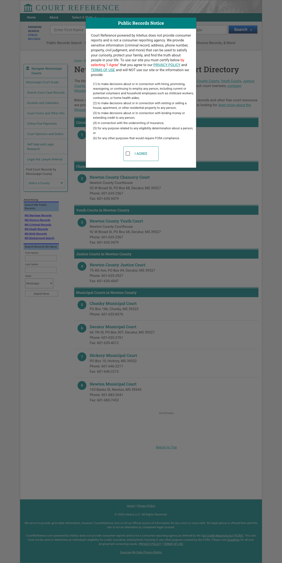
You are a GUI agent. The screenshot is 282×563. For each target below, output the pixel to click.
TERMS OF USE (103, 70)
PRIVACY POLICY (166, 65)
